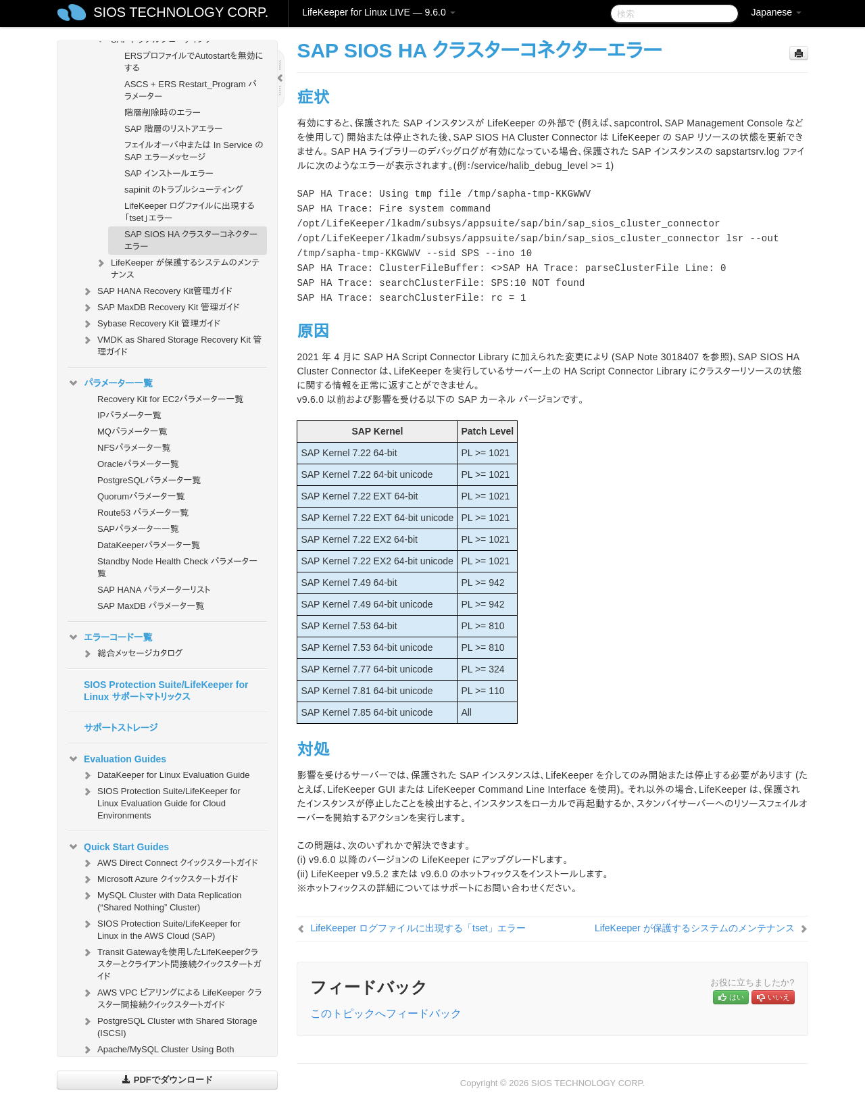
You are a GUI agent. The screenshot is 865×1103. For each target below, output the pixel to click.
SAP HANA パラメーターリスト (154, 590)
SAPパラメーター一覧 (138, 529)
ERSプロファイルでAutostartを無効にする (193, 62)
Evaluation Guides (117, 759)
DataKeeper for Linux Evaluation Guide (165, 775)
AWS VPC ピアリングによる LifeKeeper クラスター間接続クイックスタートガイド (171, 997)
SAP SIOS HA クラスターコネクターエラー (190, 240)
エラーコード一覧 (110, 637)
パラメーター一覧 (110, 383)
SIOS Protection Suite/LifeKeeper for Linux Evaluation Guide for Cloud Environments (161, 801)
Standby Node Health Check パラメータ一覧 (177, 567)
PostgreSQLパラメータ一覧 (149, 480)
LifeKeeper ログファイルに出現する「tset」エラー (189, 212)
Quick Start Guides (118, 847)
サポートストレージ (120, 727)
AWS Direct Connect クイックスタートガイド (169, 863)
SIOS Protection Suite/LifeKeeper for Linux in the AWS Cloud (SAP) (161, 928)
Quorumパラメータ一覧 (141, 496)
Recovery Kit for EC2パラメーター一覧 (170, 399)
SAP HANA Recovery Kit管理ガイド (156, 291)
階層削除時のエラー (162, 112)
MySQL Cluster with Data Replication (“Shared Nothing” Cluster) (161, 899)
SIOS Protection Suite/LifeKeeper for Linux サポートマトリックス (166, 690)
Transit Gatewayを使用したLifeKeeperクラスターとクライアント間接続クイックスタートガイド (171, 962)
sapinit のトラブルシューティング (183, 190)
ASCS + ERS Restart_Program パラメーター (190, 90)
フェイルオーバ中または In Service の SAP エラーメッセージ (194, 151)
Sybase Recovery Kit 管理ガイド (150, 324)
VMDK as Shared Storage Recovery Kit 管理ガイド (171, 344)
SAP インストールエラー (169, 173)
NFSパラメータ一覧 (134, 448)
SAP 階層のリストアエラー (173, 129)
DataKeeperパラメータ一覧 (148, 545)
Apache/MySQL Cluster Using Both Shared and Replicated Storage (157, 1054)
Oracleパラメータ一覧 (138, 464)
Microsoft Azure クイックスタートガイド (160, 879)
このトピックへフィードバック (386, 1013)
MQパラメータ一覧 (132, 431)
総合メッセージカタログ (131, 653)
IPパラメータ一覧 (129, 415)
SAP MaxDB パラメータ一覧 (150, 606)
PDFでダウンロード (167, 1080)
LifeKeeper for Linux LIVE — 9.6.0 (378, 12)
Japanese (776, 12)
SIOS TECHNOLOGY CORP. (180, 12)
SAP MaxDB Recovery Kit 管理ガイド (160, 307)
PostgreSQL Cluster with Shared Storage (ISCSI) (169, 1025)
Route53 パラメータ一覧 (143, 513)
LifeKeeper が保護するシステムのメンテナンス (177, 267)
